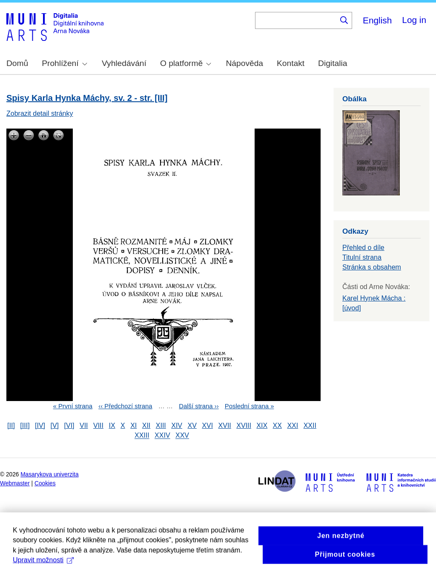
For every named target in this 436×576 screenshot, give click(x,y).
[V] (55, 425)
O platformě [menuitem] (185, 63)
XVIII (243, 425)
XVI (207, 425)
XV (191, 425)
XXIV (162, 435)
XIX (261, 425)
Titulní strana (362, 257)
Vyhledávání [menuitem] (124, 63)
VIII (98, 425)
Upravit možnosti (43, 568)
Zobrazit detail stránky (39, 113)
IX (112, 425)
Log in (414, 20)
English (377, 20)
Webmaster (15, 483)
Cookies (45, 483)
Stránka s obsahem (371, 267)
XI (133, 425)
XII (146, 425)
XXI (292, 425)
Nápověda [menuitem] (244, 63)
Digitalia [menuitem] (332, 63)
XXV (182, 435)
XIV (176, 425)
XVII (224, 425)
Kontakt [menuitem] (290, 63)
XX (277, 425)
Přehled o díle (363, 247)
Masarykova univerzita (49, 474)
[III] (24, 425)
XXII (310, 425)
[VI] (69, 425)
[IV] (40, 425)
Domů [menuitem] (17, 63)
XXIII (142, 435)
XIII (161, 425)
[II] (11, 425)
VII (84, 425)
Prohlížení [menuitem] (64, 63)
